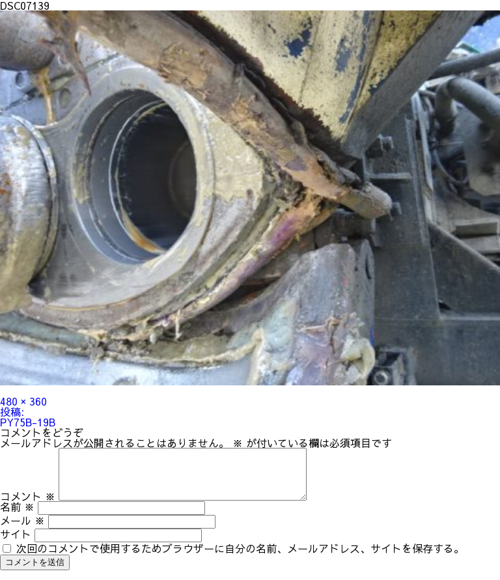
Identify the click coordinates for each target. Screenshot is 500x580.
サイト (15, 543)
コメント (27, 506)
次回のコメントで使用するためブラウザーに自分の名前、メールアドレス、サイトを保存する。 (240, 558)
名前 (17, 516)
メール (22, 530)
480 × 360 (23, 401)
